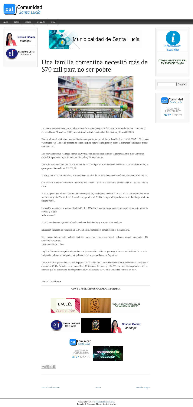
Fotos (16, 22)
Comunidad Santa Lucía (104, 402)
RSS (53, 22)
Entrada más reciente (51, 387)
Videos (28, 22)
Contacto (41, 22)
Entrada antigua (143, 387)
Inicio (5, 22)
